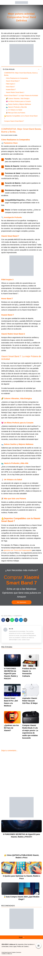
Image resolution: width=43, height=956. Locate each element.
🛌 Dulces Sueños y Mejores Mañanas (18, 104)
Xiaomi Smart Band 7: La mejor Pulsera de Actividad (21, 95)
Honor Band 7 (10, 87)
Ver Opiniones (21, 602)
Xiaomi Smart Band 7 (13, 81)
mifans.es (9, 953)
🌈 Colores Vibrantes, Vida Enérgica (17, 98)
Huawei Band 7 (11, 89)
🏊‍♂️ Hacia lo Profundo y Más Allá (16, 107)
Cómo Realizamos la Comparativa (17, 78)
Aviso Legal (13, 946)
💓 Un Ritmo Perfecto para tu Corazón (18, 101)
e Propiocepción (25, 550)
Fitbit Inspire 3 (10, 84)
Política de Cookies (22, 946)
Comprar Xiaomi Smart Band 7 (14, 121)
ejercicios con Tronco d (12, 550)
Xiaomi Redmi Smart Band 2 (15, 92)
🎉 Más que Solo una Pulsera (15, 113)
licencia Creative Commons (14, 952)
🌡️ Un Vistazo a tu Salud (14, 110)
